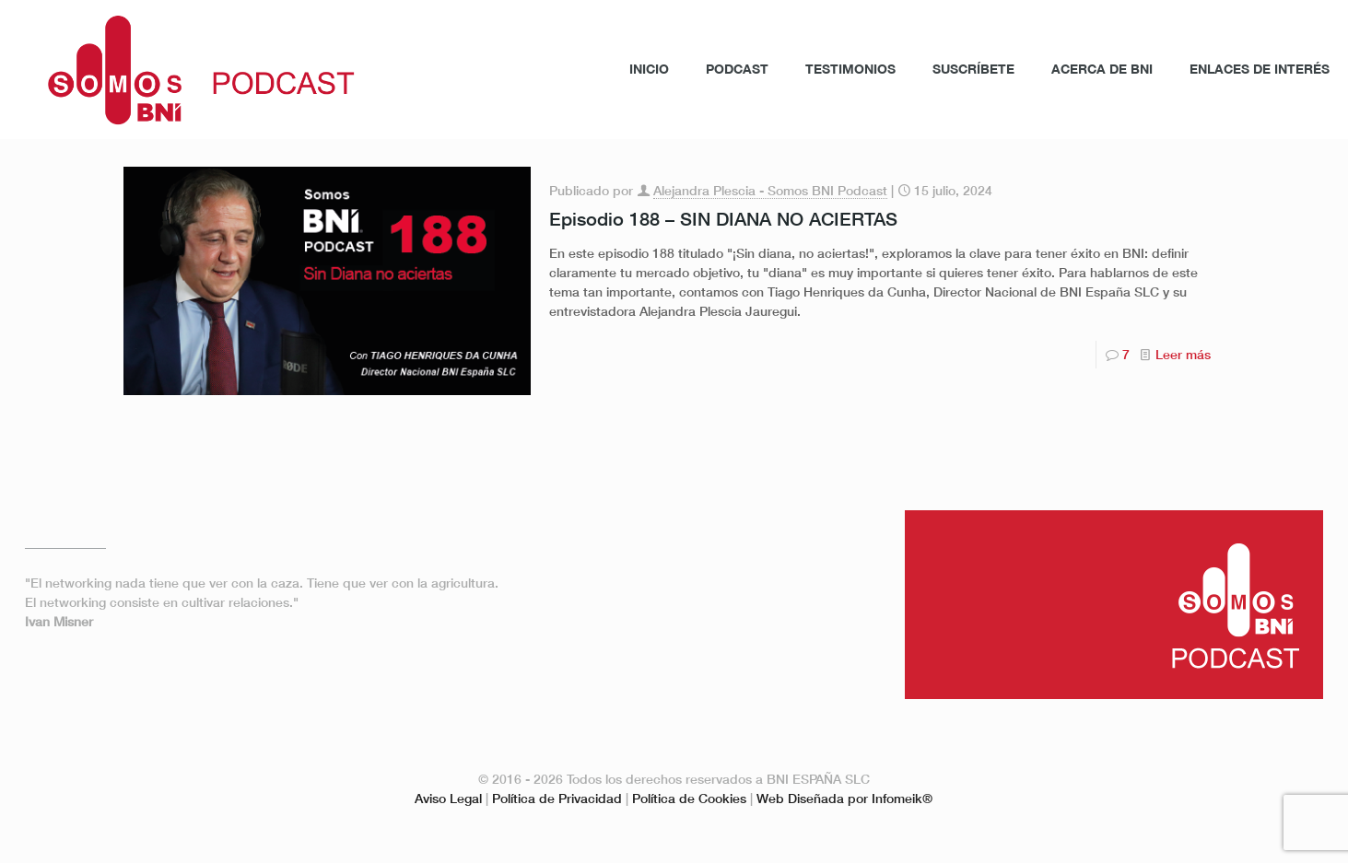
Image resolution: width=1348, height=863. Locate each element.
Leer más (1183, 354)
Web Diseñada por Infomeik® (844, 798)
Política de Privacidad (557, 798)
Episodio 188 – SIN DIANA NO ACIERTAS (723, 218)
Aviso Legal (448, 798)
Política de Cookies (689, 798)
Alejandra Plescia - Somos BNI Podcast (770, 190)
